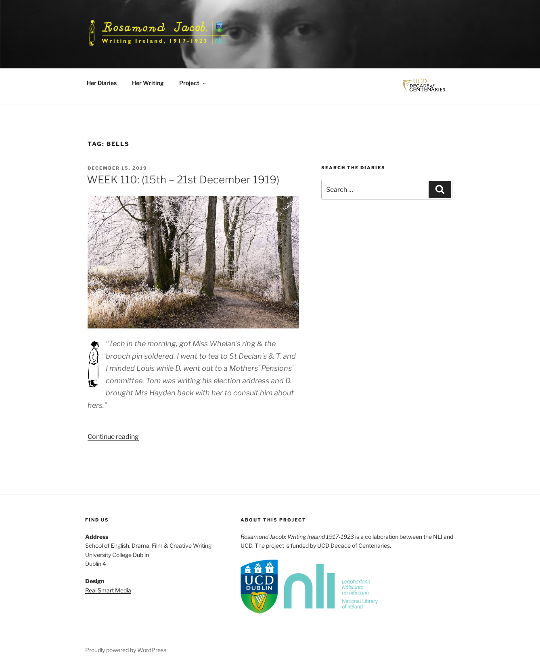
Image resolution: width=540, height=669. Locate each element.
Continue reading (113, 436)
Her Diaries (102, 82)
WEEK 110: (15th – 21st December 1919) (183, 179)
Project (193, 82)
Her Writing (148, 82)
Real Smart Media (108, 590)
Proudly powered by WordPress (125, 649)
